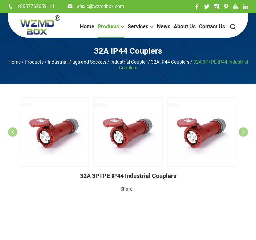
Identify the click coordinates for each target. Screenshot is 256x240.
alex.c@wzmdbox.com (100, 6)
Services (141, 27)
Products (111, 27)
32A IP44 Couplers (128, 51)
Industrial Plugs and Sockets (77, 62)
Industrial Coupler (128, 62)
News (163, 27)
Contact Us (212, 27)
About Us (185, 27)
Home (87, 27)
